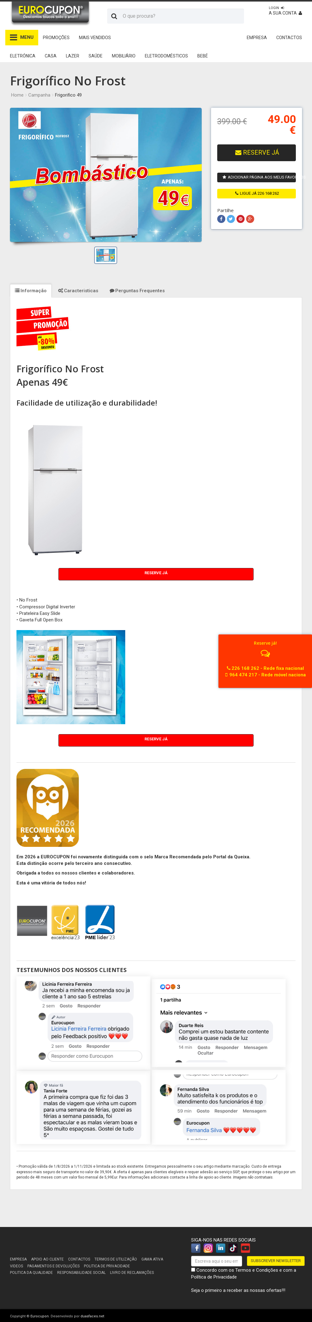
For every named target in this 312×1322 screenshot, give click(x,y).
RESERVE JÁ (257, 152)
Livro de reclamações (132, 1272)
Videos (16, 1266)
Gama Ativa (152, 1259)
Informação (31, 290)
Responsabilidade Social (81, 1272)
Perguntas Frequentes (137, 290)
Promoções (56, 37)
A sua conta (285, 11)
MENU (22, 37)
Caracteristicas (78, 290)
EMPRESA (257, 37)
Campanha (39, 95)
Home (17, 95)
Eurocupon (39, 1316)
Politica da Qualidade (31, 1272)
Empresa (18, 1259)
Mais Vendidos (95, 37)
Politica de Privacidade (107, 1266)
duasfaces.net (92, 1316)
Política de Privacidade (214, 1277)
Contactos (79, 1259)
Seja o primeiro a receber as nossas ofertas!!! (238, 1290)
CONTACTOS (289, 37)
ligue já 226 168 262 (257, 193)
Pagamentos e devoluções (53, 1266)
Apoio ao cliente (47, 1259)
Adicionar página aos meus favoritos (259, 177)
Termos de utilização (115, 1259)
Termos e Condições (256, 1270)
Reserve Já (156, 572)
